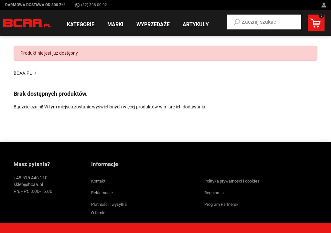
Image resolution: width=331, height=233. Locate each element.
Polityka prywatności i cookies (232, 181)
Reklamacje (102, 192)
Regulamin (214, 192)
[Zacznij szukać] (264, 22)
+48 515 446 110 (31, 177)
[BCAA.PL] (27, 22)
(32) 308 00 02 (91, 5)
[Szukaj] (237, 22)
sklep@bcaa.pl (28, 184)
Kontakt (98, 181)
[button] (264, 22)
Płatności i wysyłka (109, 204)
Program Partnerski (222, 204)
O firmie (98, 212)
